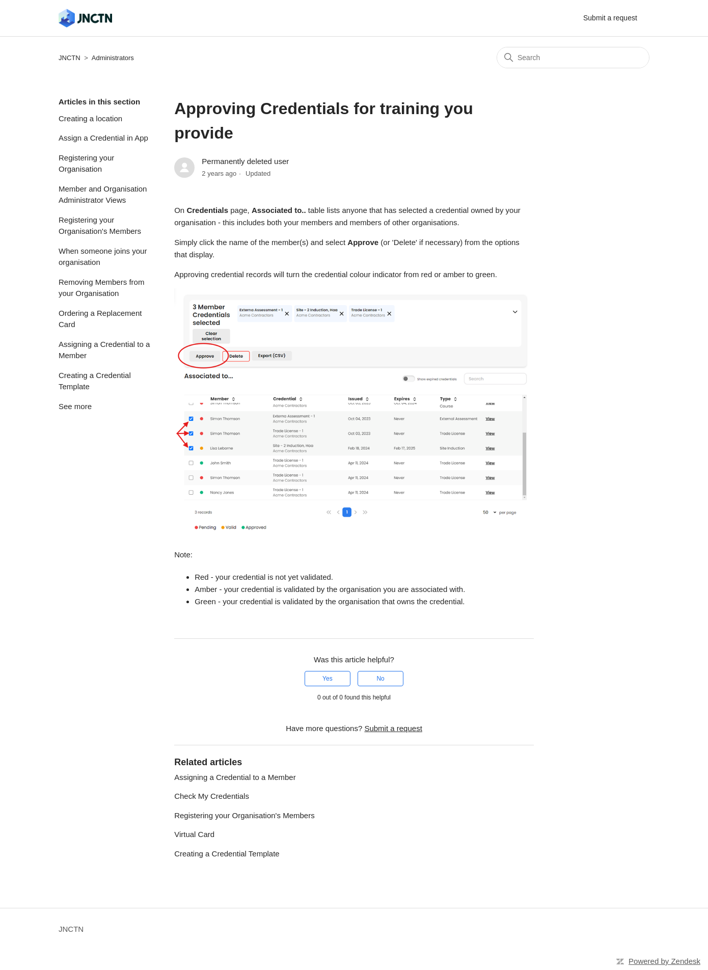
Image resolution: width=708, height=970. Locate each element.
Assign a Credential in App (103, 137)
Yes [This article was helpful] (327, 678)
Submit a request (610, 18)
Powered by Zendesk (664, 961)
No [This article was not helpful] (380, 678)
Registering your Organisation (86, 163)
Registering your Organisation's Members (100, 225)
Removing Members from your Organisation (101, 288)
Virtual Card (194, 834)
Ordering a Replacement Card (100, 319)
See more (75, 406)
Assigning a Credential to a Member (104, 350)
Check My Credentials (211, 796)
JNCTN (69, 58)
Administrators (113, 58)
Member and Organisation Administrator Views (103, 194)
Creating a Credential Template (95, 381)
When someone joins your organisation (103, 257)
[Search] (573, 57)
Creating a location (90, 118)
